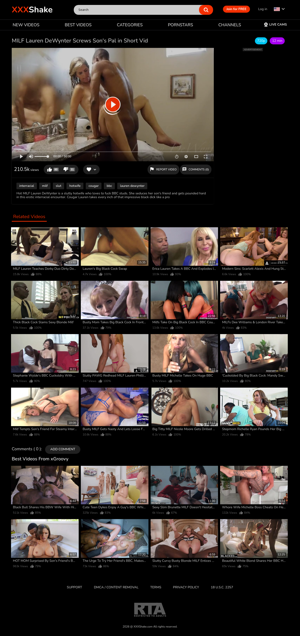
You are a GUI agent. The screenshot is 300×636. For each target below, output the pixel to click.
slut (58, 186)
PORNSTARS (180, 25)
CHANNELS (229, 25)
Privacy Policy (186, 587)
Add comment (62, 449)
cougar (94, 186)
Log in (262, 9)
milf (45, 186)
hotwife (75, 186)
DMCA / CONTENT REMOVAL (116, 587)
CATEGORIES (130, 25)
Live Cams (275, 24)
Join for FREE (236, 9)
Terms (155, 587)
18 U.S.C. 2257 (222, 587)
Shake (32, 10)
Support (74, 587)
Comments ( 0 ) (26, 449)
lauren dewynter (132, 186)
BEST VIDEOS (78, 25)
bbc (109, 186)
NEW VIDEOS (26, 25)
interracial (26, 186)
